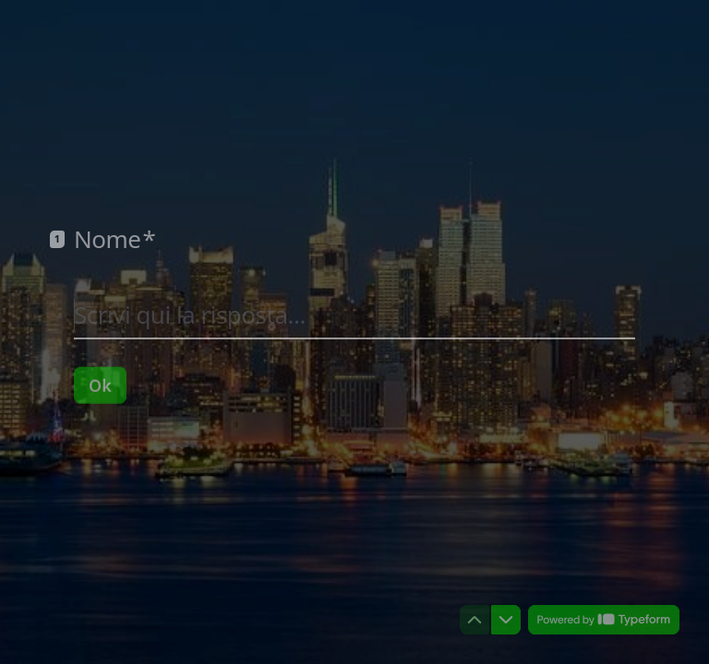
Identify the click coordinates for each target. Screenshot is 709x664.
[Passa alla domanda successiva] (506, 619)
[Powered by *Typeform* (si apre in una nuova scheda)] (603, 619)
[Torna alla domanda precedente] (474, 619)
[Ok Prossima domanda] (100, 384)
